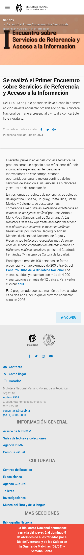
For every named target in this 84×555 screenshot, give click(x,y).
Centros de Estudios (17, 469)
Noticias (8, 20)
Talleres (8, 491)
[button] (68, 317)
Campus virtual (14, 452)
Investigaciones (14, 498)
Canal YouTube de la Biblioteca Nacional (35, 270)
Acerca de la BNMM (17, 431)
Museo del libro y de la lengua (24, 505)
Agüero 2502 (11, 397)
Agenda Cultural (14, 484)
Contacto (12, 367)
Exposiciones (12, 477)
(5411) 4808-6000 (14, 415)
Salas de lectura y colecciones (24, 438)
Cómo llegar (14, 374)
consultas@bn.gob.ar (16, 410)
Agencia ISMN (13, 445)
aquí (21, 284)
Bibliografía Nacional (18, 522)
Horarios (12, 381)
